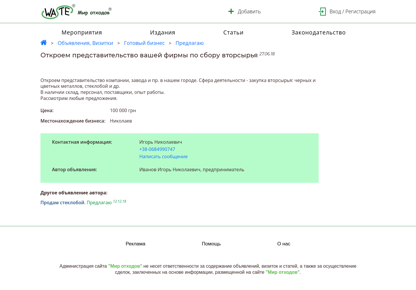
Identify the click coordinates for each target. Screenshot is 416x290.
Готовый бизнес (144, 42)
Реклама (135, 244)
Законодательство (318, 32)
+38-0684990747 (157, 149)
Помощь (211, 244)
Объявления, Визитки (85, 42)
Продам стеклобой (62, 202)
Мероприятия (82, 32)
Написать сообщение (163, 156)
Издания (163, 32)
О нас (283, 244)
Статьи (233, 32)
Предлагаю (190, 42)
